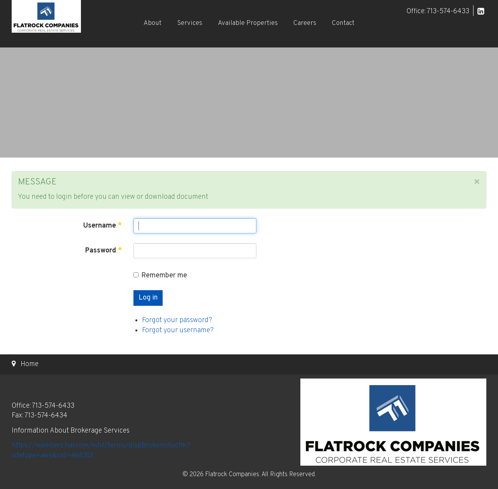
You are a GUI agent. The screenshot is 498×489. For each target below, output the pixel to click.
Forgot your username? (178, 330)
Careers (304, 23)
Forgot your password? (177, 320)
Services (189, 23)
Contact (343, 23)
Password (103, 250)
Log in (148, 297)
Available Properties (248, 23)
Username (102, 225)
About (152, 23)
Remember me (160, 275)
